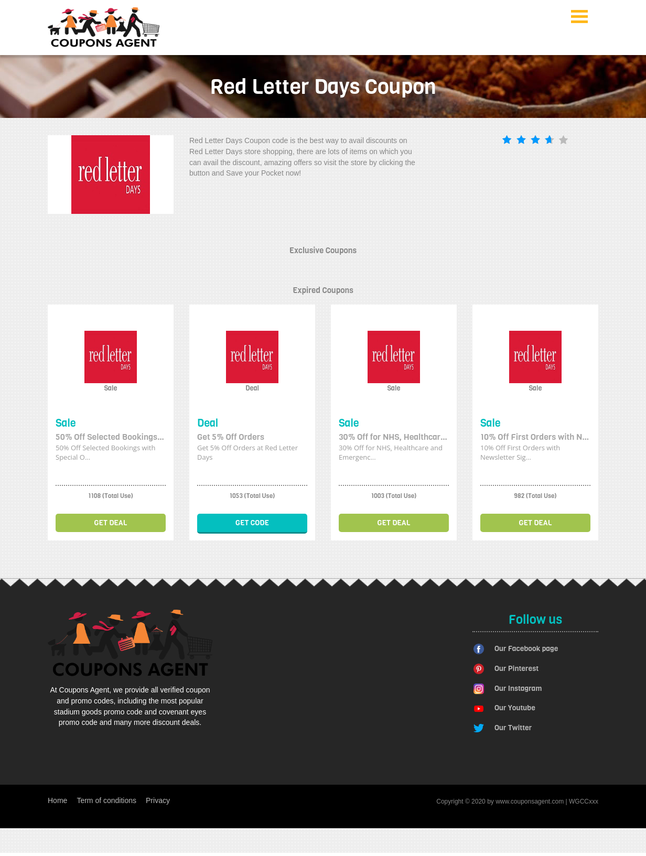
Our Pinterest (516, 669)
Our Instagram (518, 689)
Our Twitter (513, 728)
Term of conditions (106, 800)
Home (57, 800)
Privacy (158, 800)
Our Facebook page (526, 649)
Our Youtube (514, 708)
